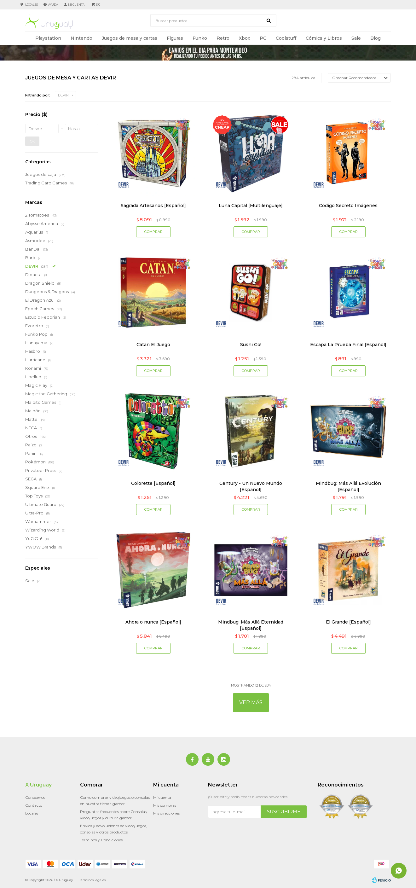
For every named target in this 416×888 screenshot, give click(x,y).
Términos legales (92, 880)
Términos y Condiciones (101, 840)
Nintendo (81, 38)
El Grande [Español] (348, 622)
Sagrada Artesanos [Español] (153, 205)
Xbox (244, 38)
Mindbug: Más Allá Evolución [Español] (348, 486)
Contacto (33, 805)
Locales (31, 4)
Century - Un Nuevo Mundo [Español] (250, 486)
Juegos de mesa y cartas (129, 38)
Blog (375, 38)
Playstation (48, 38)
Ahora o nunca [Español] (153, 622)
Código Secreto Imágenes (348, 205)
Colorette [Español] (153, 483)
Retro (223, 38)
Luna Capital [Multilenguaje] (251, 205)
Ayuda (53, 4)
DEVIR (63, 95)
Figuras (175, 38)
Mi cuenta (162, 797)
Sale (356, 38)
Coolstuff (286, 38)
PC (263, 38)
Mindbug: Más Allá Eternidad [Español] (250, 625)
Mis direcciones (166, 813)
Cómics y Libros (324, 38)
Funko (200, 38)
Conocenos (35, 797)
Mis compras (164, 805)
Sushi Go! (250, 344)
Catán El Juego (153, 344)
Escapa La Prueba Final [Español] (348, 344)
